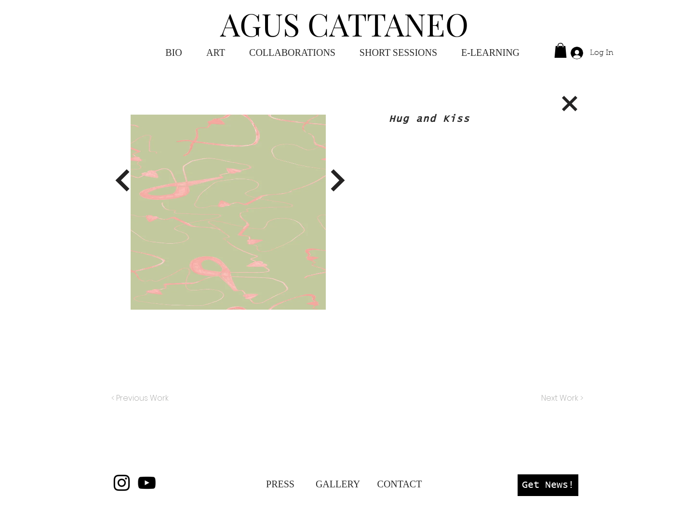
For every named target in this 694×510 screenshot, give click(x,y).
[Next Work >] (561, 398)
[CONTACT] (399, 484)
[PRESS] (280, 484)
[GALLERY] (337, 484)
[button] (490, 52)
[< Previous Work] (140, 398)
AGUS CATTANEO (344, 23)
